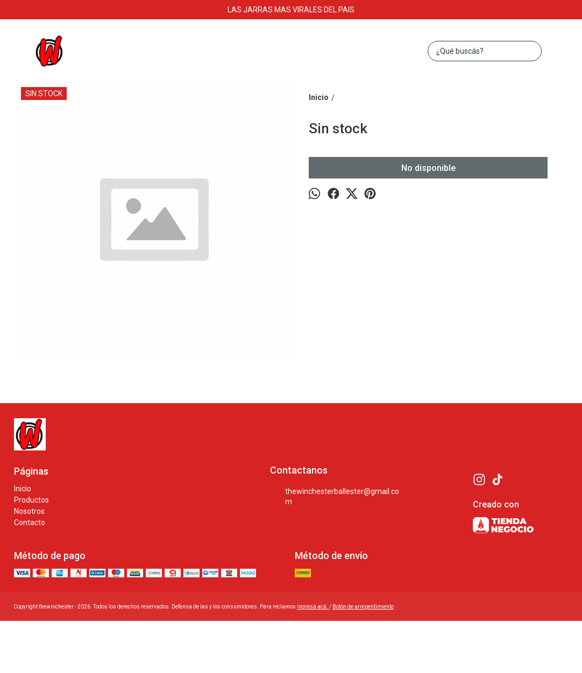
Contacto (29, 522)
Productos (31, 500)
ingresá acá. (313, 607)
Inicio (22, 488)
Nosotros (29, 511)
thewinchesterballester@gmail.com (335, 496)
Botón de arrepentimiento (363, 607)
